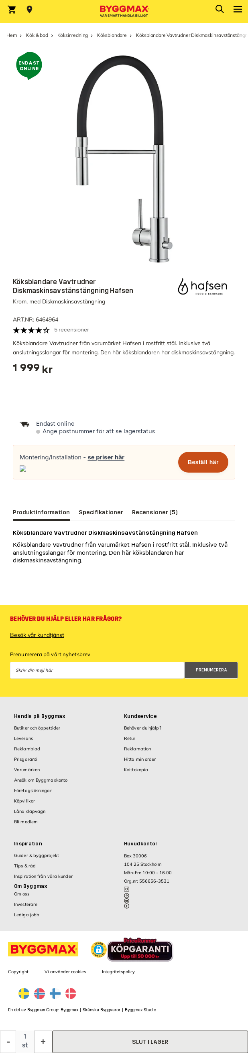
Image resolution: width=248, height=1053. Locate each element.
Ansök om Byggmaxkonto (40, 780)
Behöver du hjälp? (142, 728)
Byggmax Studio (140, 1010)
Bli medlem (26, 822)
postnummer (77, 431)
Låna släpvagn (29, 811)
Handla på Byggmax (39, 716)
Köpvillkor (24, 801)
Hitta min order (140, 759)
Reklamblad (27, 749)
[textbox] (33, 370)
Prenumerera (211, 670)
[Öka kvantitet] (43, 1042)
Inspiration (28, 844)
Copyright (18, 971)
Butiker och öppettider (37, 728)
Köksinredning (72, 35)
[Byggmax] (124, 11)
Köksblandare (112, 35)
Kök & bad (37, 35)
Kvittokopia (136, 769)
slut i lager (150, 1041)
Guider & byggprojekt (36, 855)
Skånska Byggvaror (101, 1010)
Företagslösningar (33, 790)
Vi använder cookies (65, 971)
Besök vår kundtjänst (37, 635)
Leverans (23, 738)
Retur (130, 738)
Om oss (21, 894)
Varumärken (27, 769)
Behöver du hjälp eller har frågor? (66, 619)
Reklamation (137, 749)
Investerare (25, 904)
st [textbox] (25, 1045)
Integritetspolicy (118, 971)
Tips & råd (25, 866)
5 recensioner (71, 330)
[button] (99, 950)
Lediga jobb (26, 915)
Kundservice (140, 716)
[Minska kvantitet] (8, 1042)
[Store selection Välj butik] (29, 10)
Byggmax (69, 1010)
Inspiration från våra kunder (43, 876)
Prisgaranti (25, 759)
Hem (11, 35)
